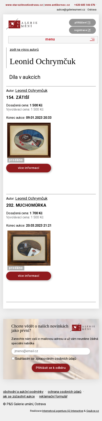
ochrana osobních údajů (64, 392)
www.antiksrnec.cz (57, 4)
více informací (28, 168)
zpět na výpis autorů (24, 50)
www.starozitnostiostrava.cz (24, 4)
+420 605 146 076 (84, 4)
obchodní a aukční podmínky (23, 392)
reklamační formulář (53, 396)
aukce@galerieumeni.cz (71, 9)
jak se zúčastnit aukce (19, 396)
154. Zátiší (17, 97)
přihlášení (82, 22)
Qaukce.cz (92, 410)
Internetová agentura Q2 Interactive (62, 410)
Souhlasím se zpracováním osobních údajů (44, 359)
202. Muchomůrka (26, 205)
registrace (82, 30)
